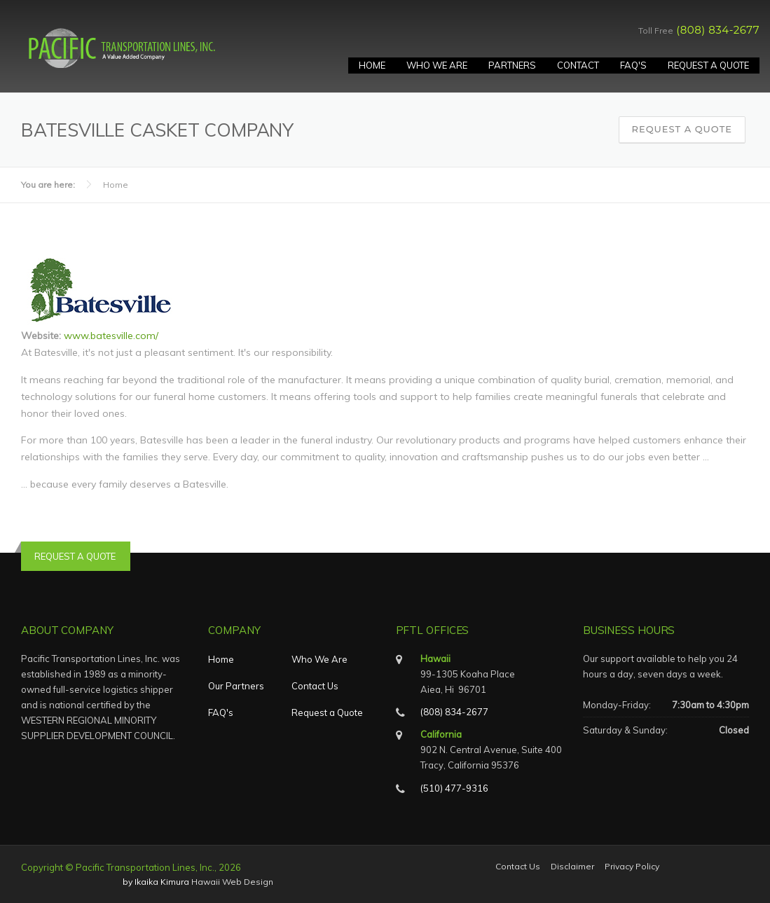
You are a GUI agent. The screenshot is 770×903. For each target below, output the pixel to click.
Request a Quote (682, 129)
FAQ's (633, 65)
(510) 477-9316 (454, 788)
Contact (578, 65)
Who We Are (436, 65)
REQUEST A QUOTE (75, 556)
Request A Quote (708, 65)
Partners (512, 65)
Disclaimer (572, 866)
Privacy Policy (632, 866)
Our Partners (236, 685)
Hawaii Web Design (232, 881)
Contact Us (314, 685)
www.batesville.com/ (111, 335)
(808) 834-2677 (717, 29)
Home (372, 65)
